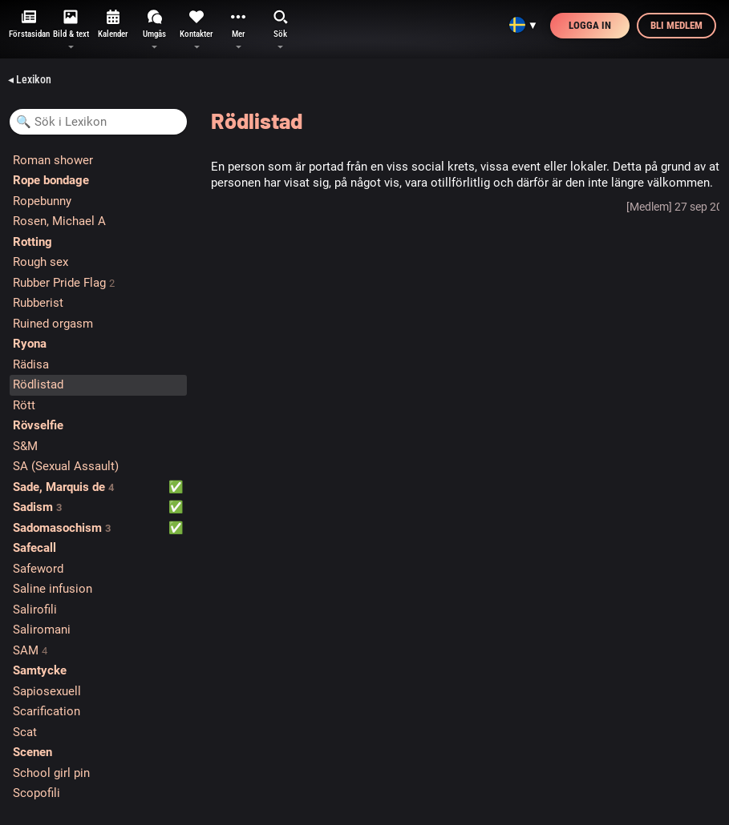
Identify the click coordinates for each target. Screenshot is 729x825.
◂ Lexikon (29, 79)
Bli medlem (676, 25)
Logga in (590, 25)
